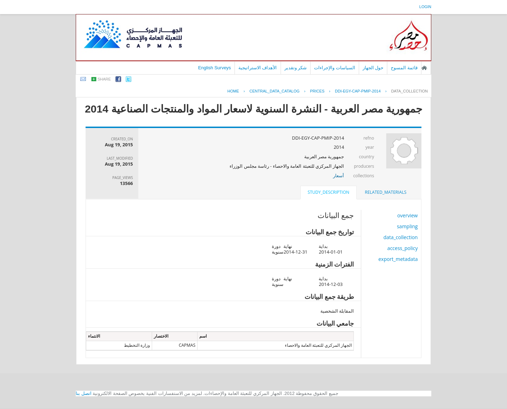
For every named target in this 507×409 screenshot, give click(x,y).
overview (407, 215)
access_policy (402, 248)
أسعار (338, 175)
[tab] (385, 192)
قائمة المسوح (404, 67)
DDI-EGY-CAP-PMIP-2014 (358, 91)
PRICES (317, 91)
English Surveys (214, 67)
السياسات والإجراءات (334, 67)
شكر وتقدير (295, 67)
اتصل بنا (84, 393)
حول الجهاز (373, 67)
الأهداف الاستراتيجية (257, 67)
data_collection (409, 91)
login (425, 7)
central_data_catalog (275, 91)
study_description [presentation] (328, 192)
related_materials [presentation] (385, 192)
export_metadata (398, 259)
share (104, 79)
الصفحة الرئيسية (424, 68)
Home (233, 91)
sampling (407, 226)
